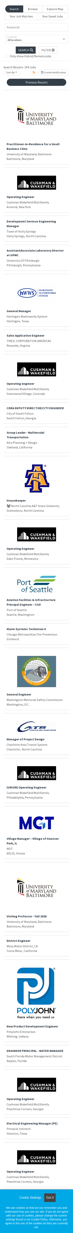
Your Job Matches (21, 16)
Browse (33, 9)
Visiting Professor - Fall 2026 (27, 916)
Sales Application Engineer (25, 335)
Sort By (10, 72)
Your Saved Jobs (52, 16)
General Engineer (19, 694)
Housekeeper (16, 500)
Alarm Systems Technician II (26, 629)
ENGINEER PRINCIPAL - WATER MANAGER (35, 1051)
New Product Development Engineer (32, 1026)
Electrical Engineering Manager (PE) (32, 1123)
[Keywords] (36, 27)
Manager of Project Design (25, 739)
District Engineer (18, 941)
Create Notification (53, 72)
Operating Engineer (20, 197)
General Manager (19, 311)
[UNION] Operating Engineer (26, 787)
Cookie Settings (30, 1197)
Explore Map (55, 9)
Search (14, 9)
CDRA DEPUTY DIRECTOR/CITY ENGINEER (35, 408)
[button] (48, 50)
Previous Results (37, 82)
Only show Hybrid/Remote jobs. (31, 56)
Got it (50, 1197)
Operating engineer (20, 384)
